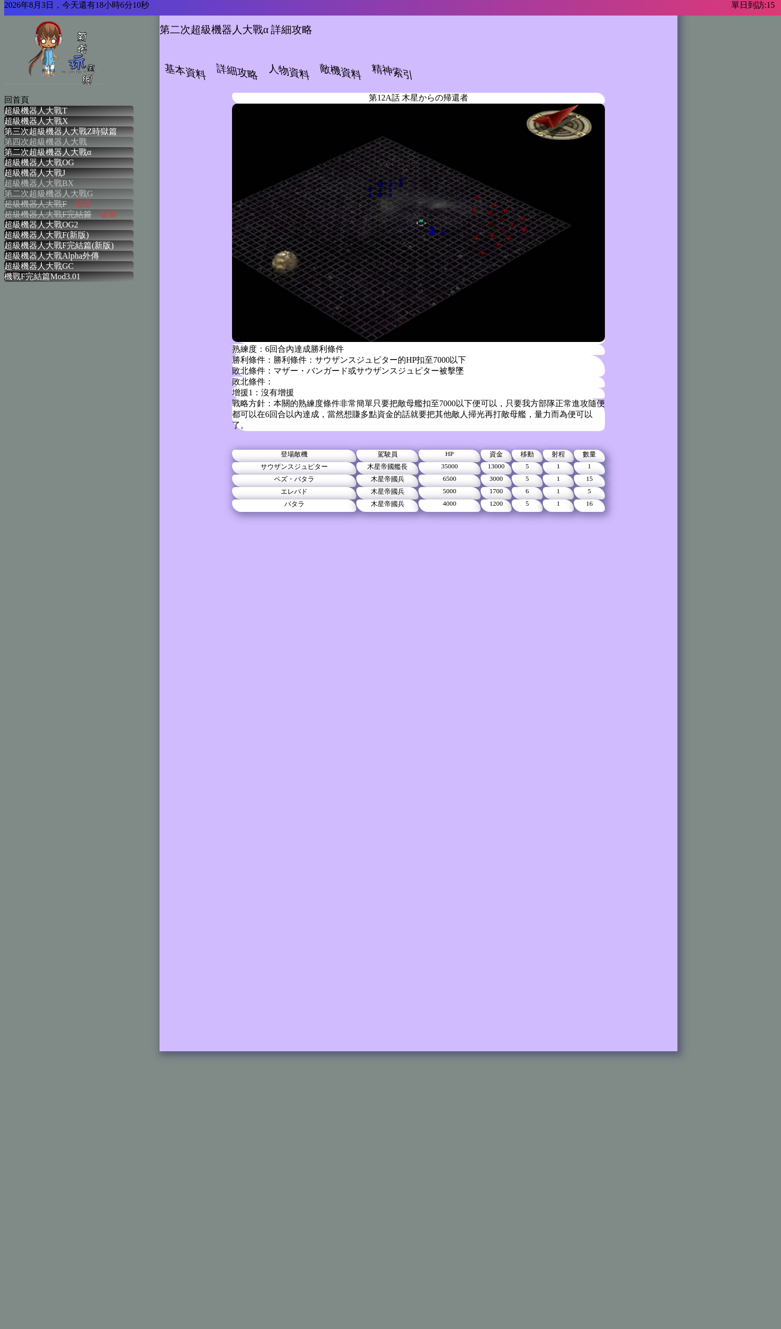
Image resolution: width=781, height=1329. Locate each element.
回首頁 (16, 99)
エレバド (294, 491)
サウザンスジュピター (294, 466)
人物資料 (289, 71)
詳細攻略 (237, 71)
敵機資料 (341, 71)
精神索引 (392, 71)
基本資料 (185, 71)
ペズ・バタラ (294, 479)
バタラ (294, 504)
